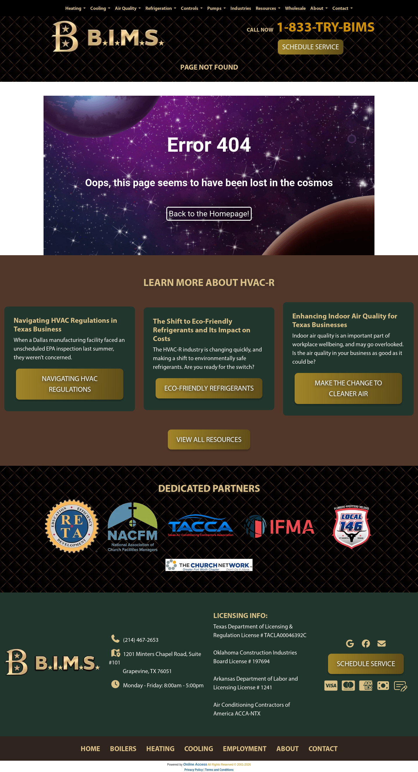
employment (244, 748)
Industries (240, 8)
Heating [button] (73, 8)
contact (323, 748)
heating (160, 748)
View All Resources (209, 439)
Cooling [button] (98, 8)
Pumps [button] (214, 8)
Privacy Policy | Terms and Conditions (208, 769)
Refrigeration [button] (159, 8)
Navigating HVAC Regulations (70, 384)
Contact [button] (340, 8)
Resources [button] (266, 8)
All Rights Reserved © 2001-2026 (229, 764)
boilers (123, 748)
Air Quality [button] (126, 8)
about (287, 748)
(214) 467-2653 (140, 639)
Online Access (195, 764)
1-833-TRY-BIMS (325, 26)
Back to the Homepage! (209, 213)
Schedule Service (310, 47)
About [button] (317, 8)
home (90, 748)
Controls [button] (190, 8)
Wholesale (295, 8)
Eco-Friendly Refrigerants (209, 388)
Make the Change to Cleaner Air (348, 388)
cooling (198, 748)
